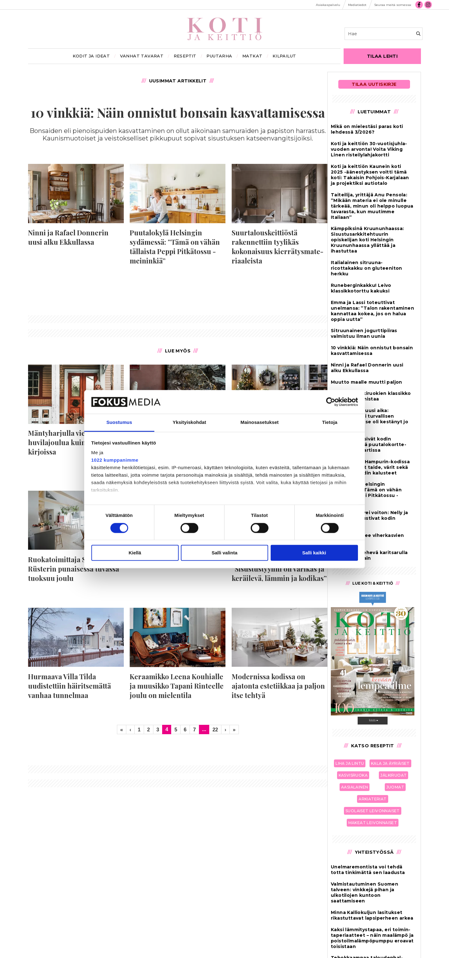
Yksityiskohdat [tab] (189, 422)
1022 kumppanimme (114, 460)
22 (215, 729)
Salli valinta (225, 553)
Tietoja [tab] (329, 422)
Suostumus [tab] (119, 422)
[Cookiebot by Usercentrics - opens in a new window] (330, 401)
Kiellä (134, 553)
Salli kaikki (314, 553)
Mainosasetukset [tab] (259, 422)
